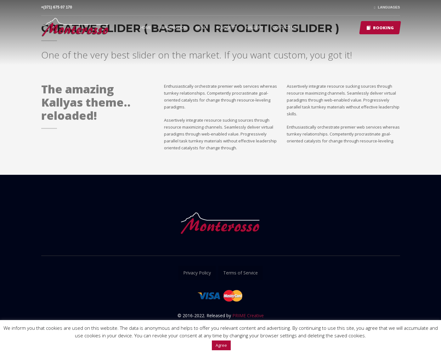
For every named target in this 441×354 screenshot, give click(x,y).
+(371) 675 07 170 (56, 7)
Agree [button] (221, 345)
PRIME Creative (248, 315)
